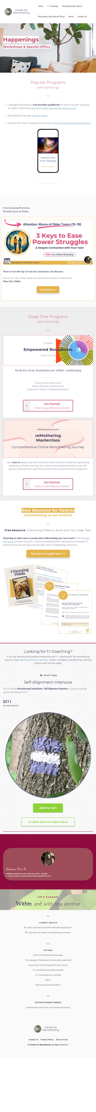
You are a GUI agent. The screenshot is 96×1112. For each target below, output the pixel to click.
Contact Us (82, 16)
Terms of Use (62, 1039)
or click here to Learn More (48, 822)
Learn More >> (48, 289)
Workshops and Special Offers (51, 16)
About (71, 16)
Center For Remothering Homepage (48, 955)
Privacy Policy (47, 1039)
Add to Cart (48, 808)
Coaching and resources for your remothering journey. (48, 1007)
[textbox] (48, 85)
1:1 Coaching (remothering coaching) (48, 970)
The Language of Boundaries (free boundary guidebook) (48, 960)
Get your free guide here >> (48, 553)
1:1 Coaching (52, 6)
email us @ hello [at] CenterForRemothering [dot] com (48, 927)
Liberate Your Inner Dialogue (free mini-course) (48, 965)
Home (40, 6)
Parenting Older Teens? (72, 6)
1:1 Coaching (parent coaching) (48, 975)
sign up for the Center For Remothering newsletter (48, 932)
